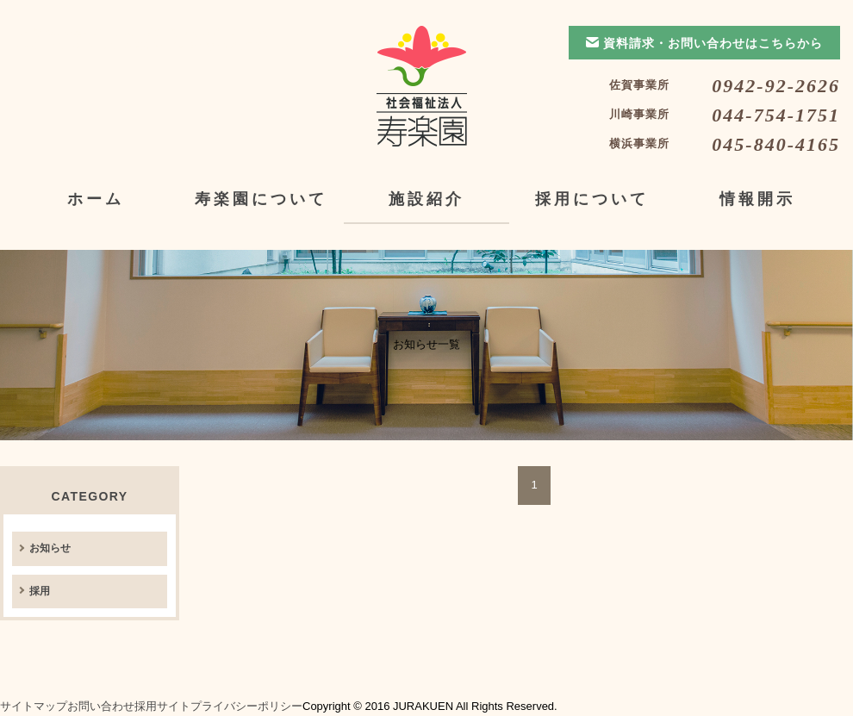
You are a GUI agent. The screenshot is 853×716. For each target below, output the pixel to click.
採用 (39, 591)
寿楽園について (261, 199)
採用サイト (162, 706)
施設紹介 (426, 199)
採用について (592, 199)
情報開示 (757, 199)
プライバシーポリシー (246, 706)
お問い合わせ (100, 706)
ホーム (95, 199)
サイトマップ (33, 706)
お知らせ (50, 548)
